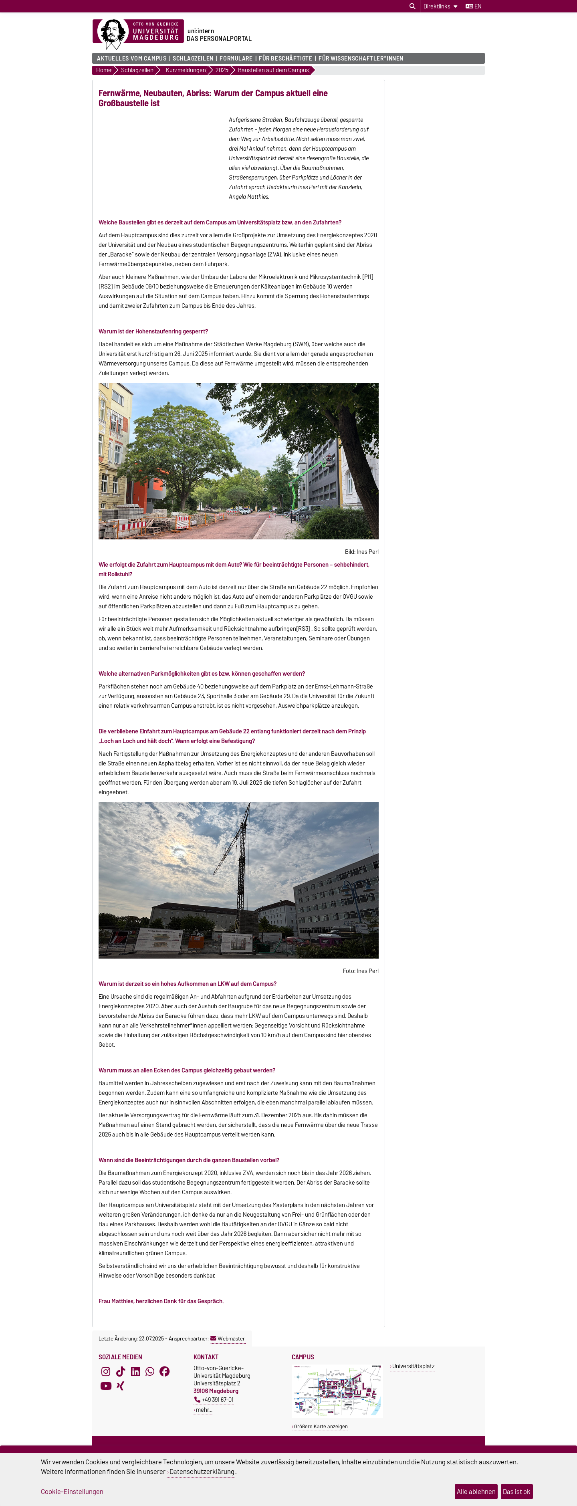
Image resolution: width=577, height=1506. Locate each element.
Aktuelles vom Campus (131, 58)
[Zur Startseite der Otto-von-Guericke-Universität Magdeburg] (138, 35)
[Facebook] (164, 1381)
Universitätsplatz (413, 1376)
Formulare (236, 58)
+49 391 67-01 (214, 1410)
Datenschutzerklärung (201, 1471)
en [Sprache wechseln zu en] (474, 6)
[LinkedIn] (135, 1381)
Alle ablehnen (476, 1491)
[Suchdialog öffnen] (412, 6)
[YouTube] (106, 1396)
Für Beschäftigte (285, 58)
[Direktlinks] (440, 6)
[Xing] (120, 1396)
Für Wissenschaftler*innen (361, 58)
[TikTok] (120, 1381)
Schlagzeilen (193, 58)
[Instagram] (106, 1381)
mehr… (204, 1420)
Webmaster (227, 1348)
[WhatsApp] (150, 1381)
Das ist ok (517, 1491)
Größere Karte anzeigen (321, 1436)
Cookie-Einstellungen (72, 1491)
